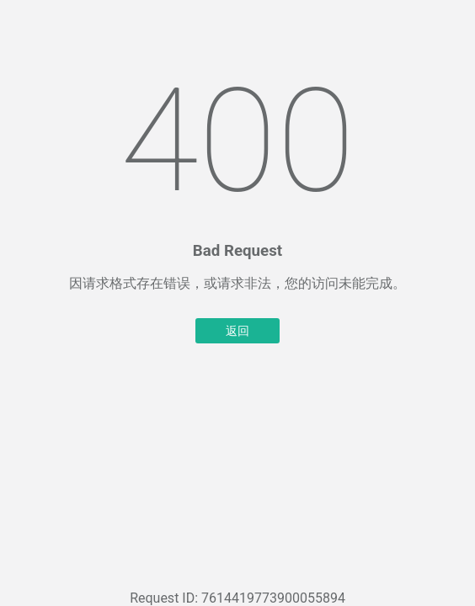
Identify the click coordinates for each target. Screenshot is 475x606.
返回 (237, 331)
